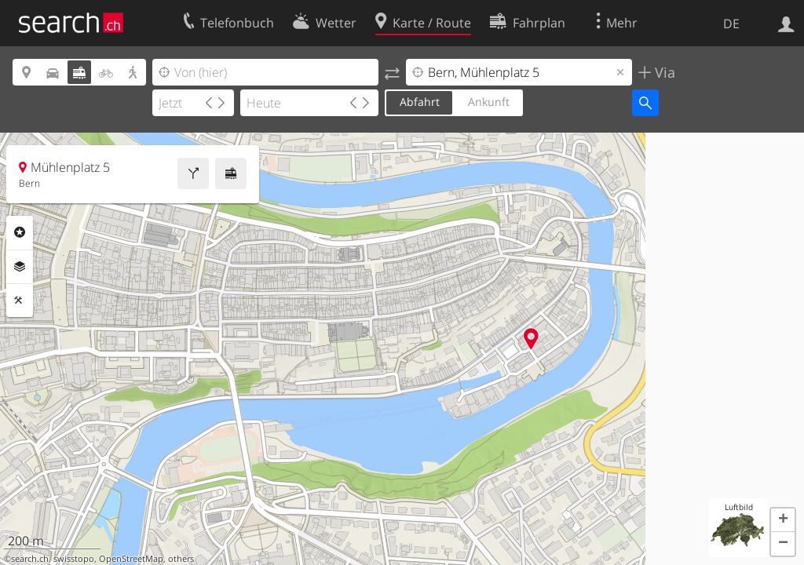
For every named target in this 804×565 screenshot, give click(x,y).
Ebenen (19, 266)
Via (663, 72)
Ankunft (489, 101)
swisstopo (73, 558)
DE (731, 23)
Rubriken (19, 232)
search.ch (30, 558)
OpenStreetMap (131, 558)
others (181, 558)
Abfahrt (420, 101)
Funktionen (19, 300)
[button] (783, 520)
